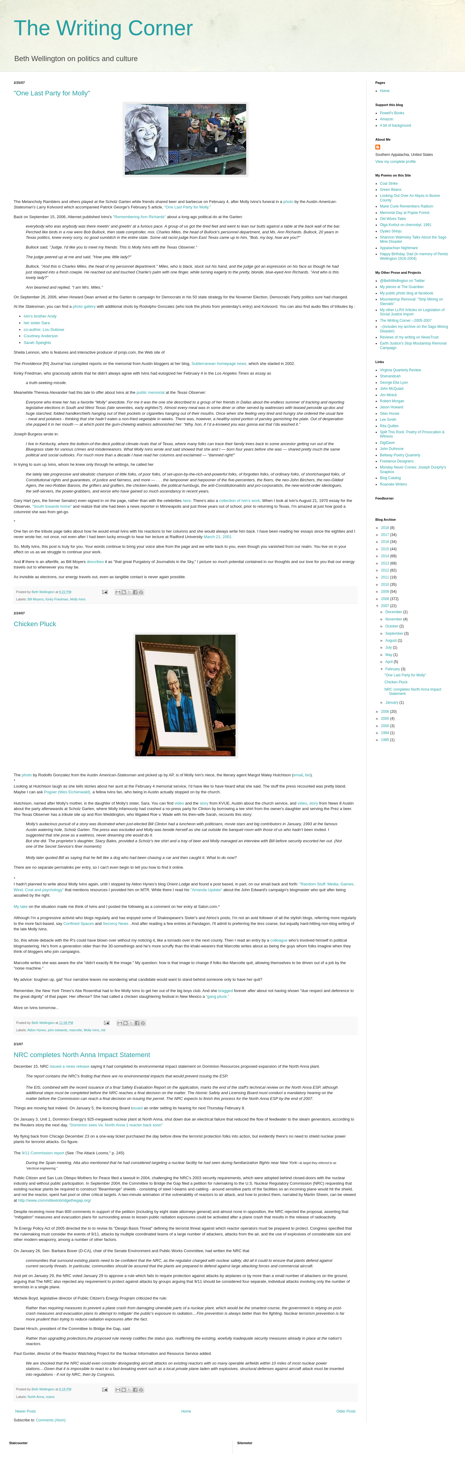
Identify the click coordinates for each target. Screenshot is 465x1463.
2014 (385, 556)
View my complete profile (395, 162)
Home (186, 1411)
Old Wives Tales (393, 219)
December (394, 612)
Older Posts (346, 1411)
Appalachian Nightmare (399, 248)
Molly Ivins (77, 599)
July (389, 647)
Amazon (386, 119)
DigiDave (387, 443)
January (392, 702)
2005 (385, 718)
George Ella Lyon (394, 382)
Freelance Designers (397, 461)
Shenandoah (390, 376)
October (392, 626)
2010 (385, 584)
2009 (385, 591)
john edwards (57, 1030)
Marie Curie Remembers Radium (406, 206)
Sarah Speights (37, 342)
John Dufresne (392, 449)
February (393, 669)
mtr (103, 1030)
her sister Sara (37, 323)
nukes (50, 1397)
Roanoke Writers (393, 484)
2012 (385, 570)
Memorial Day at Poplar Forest (404, 213)
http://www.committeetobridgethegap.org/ (54, 1200)
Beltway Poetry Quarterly (400, 455)
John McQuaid (391, 388)
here (187, 500)
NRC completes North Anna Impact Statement (82, 1055)
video (179, 803)
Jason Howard (391, 407)
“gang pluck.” (217, 996)
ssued (138, 1108)
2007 (385, 606)
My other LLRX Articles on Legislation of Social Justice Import (412, 312)
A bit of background (395, 125)
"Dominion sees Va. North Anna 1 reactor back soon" (116, 1125)
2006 (385, 711)
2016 (385, 542)
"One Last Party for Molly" (52, 93)
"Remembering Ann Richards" (139, 217)
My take (21, 906)
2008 (385, 599)
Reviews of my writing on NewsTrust (409, 337)
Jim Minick (388, 395)
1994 (385, 733)
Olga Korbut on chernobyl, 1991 (405, 225)
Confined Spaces (79, 923)
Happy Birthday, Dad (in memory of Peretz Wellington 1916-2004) (414, 256)
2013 (385, 563)
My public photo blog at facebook (406, 293)
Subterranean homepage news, (220, 363)
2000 (385, 726)
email (298, 775)
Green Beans (390, 189)
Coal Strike (389, 183)
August (391, 640)
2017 (385, 535)
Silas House (389, 413)
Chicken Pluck (35, 624)
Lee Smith (388, 419)
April (389, 662)
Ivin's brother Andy (40, 316)
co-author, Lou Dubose (44, 329)
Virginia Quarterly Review (400, 370)
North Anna (36, 1397)
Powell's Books (392, 113)
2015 (385, 549)
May (389, 655)
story (204, 803)
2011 (385, 577)
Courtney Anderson (41, 336)
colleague (278, 940)
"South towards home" (52, 506)
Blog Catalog (390, 478)
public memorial (151, 392)
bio (308, 775)
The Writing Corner (103, 28)
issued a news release (69, 1066)
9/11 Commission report (43, 1153)
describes (96, 561)
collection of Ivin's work (239, 500)
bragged (225, 990)
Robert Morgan (392, 401)
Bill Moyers (36, 599)
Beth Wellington (43, 592)
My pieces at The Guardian (402, 287)
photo (288, 201)
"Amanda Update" (207, 890)
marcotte (75, 1030)
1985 (385, 740)
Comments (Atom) (50, 1420)
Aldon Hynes (36, 1030)
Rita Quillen (389, 426)
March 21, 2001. (218, 536)
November (394, 619)
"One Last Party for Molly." (187, 207)
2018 (385, 528)
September (394, 633)
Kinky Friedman (57, 599)
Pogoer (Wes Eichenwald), (67, 792)
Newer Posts (25, 1411)
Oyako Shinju (390, 231)
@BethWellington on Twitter (402, 281)
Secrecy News (115, 923)
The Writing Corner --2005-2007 (406, 320)
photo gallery (85, 306)
